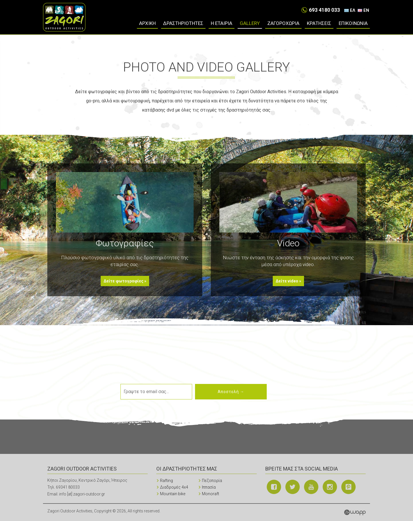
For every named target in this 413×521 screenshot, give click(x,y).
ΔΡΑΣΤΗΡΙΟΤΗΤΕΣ (183, 23)
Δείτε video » (288, 281)
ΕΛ (352, 10)
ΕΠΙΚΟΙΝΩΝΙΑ (353, 23)
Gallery (250, 23)
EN (366, 10)
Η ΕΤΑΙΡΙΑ (221, 23)
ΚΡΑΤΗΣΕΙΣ (319, 23)
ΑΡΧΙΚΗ (147, 23)
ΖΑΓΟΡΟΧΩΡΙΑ (283, 23)
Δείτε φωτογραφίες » (125, 281)
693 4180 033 (324, 10)
